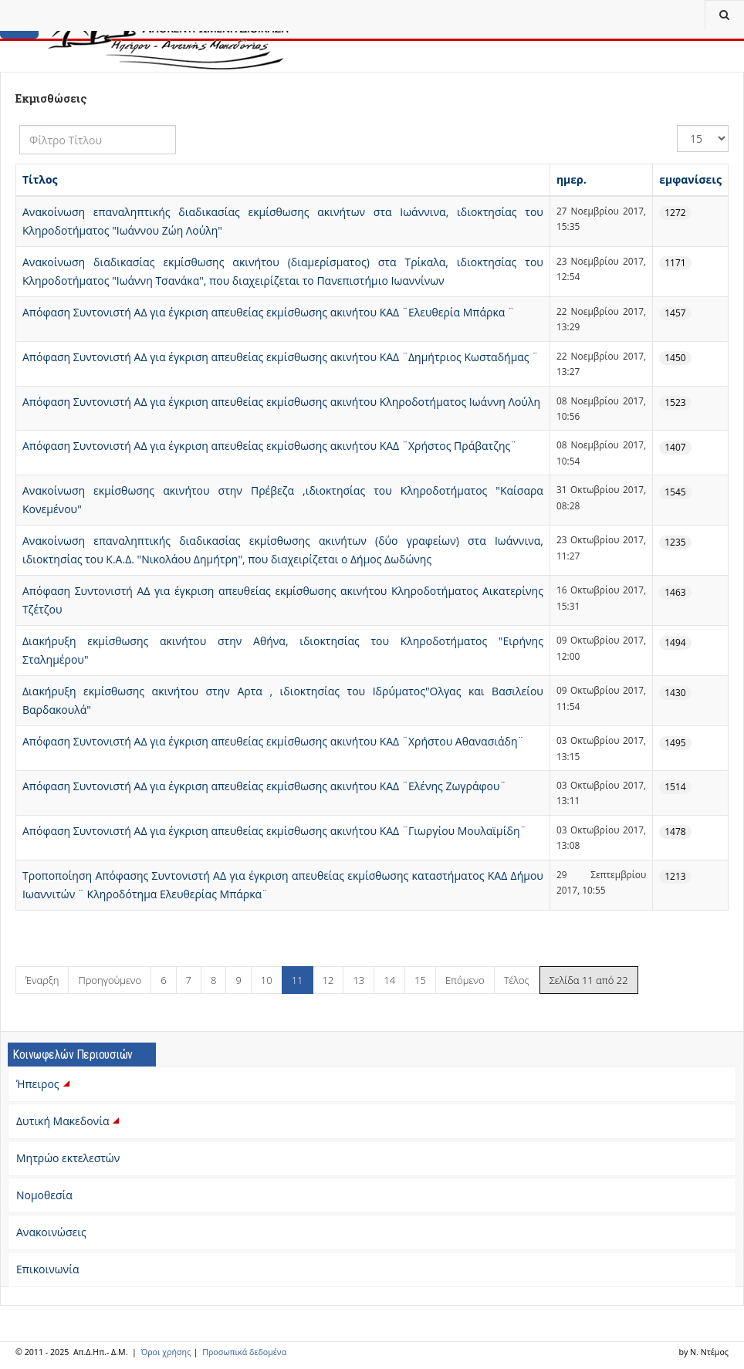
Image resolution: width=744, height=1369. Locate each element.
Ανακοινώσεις (51, 1232)
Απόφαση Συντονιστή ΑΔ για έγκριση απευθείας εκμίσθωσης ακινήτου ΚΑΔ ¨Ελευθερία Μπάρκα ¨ (268, 312)
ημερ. (571, 179)
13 (358, 980)
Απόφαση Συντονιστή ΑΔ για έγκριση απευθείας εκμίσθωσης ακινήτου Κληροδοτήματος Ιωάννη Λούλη (281, 401)
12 (328, 980)
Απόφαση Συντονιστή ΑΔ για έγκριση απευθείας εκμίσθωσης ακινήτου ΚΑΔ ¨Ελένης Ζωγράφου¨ (264, 786)
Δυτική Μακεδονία (69, 1121)
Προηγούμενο (109, 980)
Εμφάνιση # (677, 125)
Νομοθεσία (44, 1195)
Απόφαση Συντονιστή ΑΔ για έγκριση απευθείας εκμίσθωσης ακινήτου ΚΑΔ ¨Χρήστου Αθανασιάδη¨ (273, 741)
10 (266, 980)
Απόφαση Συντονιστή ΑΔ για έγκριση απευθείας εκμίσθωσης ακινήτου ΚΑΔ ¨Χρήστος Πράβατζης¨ (269, 445)
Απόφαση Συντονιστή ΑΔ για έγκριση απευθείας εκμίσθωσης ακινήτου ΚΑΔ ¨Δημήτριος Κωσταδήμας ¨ (280, 357)
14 (389, 980)
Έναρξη (42, 980)
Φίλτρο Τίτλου (19, 125)
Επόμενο (465, 980)
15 (420, 980)
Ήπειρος (44, 1084)
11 (297, 980)
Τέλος (516, 980)
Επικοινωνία (47, 1269)
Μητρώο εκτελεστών (68, 1158)
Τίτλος (40, 179)
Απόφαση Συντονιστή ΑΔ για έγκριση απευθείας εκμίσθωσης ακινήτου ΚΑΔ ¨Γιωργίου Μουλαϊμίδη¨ (274, 830)
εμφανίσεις (690, 179)
